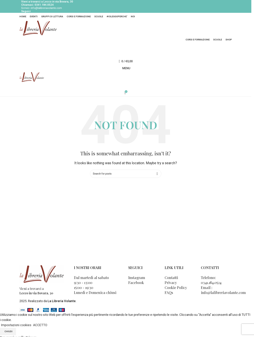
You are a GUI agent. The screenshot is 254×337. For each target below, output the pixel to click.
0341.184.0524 (44, 4)
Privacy (171, 282)
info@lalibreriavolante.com (46, 8)
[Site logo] (38, 28)
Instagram (136, 277)
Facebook (136, 282)
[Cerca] (125, 54)
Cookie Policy (176, 287)
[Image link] (41, 273)
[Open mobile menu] (125, 68)
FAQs (169, 292)
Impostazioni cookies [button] (16, 325)
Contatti (171, 277)
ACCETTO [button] (40, 325)
